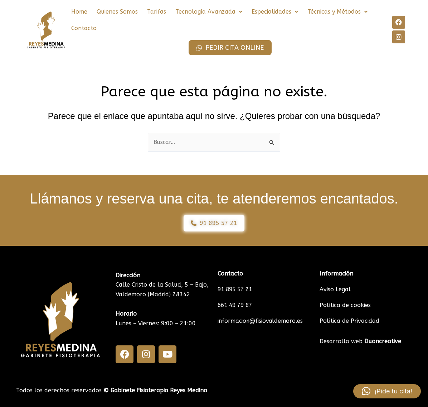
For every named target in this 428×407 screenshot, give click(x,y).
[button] (209, 12)
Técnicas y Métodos (337, 11)
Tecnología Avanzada (208, 11)
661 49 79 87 (236, 305)
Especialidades (275, 11)
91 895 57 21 (236, 289)
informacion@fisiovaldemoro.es (261, 320)
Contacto (84, 28)
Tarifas (156, 11)
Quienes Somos (117, 11)
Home (79, 11)
